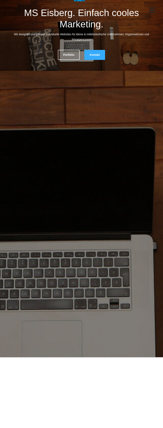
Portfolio (69, 54)
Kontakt (95, 54)
